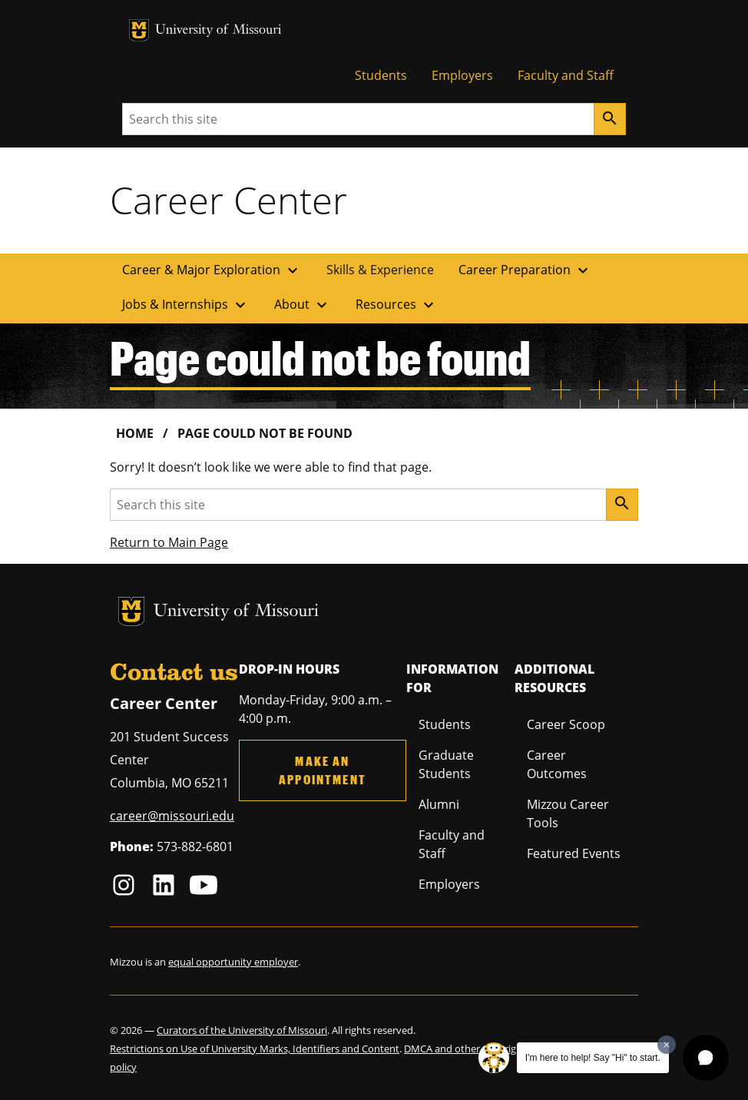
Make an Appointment (322, 770)
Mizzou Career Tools (568, 813)
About (302, 305)
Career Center (228, 199)
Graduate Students (446, 764)
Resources (397, 305)
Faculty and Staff (566, 75)
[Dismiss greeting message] (666, 1044)
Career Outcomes (557, 764)
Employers (462, 75)
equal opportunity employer (233, 962)
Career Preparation (525, 270)
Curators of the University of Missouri (242, 1030)
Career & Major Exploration (212, 270)
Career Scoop (566, 724)
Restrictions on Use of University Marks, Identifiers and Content (254, 1048)
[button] (706, 1058)
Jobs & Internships (186, 305)
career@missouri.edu (172, 815)
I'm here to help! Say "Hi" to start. (592, 1057)
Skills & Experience (380, 269)
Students (381, 75)
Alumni (439, 804)
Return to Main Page (169, 542)
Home (135, 433)
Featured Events (574, 853)
